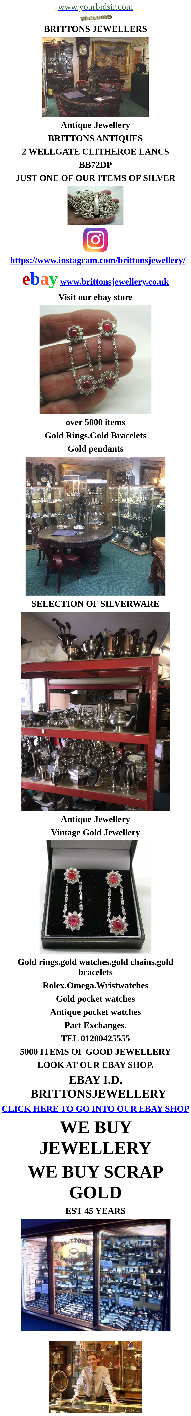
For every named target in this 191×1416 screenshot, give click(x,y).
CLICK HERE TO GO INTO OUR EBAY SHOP (95, 1109)
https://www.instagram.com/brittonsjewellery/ (97, 260)
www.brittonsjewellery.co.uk (114, 281)
